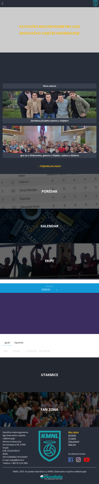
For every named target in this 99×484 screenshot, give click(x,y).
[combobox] (49, 290)
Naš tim (72, 444)
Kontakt (72, 435)
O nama (72, 438)
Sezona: (49, 286)
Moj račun (73, 432)
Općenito (18, 342)
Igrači (7, 342)
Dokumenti (73, 441)
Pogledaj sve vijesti (49, 166)
